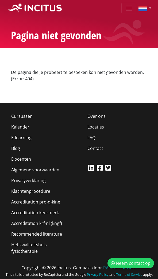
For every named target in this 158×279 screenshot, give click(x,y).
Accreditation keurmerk (35, 213)
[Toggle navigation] (128, 8)
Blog (15, 148)
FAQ (91, 138)
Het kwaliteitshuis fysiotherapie (29, 248)
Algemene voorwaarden (35, 170)
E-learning (21, 138)
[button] (142, 8)
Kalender (20, 127)
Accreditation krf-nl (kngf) (36, 223)
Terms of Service (129, 274)
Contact (95, 148)
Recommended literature (36, 234)
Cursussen (22, 116)
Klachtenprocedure (30, 191)
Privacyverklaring (28, 180)
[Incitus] (35, 8)
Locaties (95, 127)
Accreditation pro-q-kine (35, 202)
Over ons (96, 116)
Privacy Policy (98, 274)
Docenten (21, 159)
